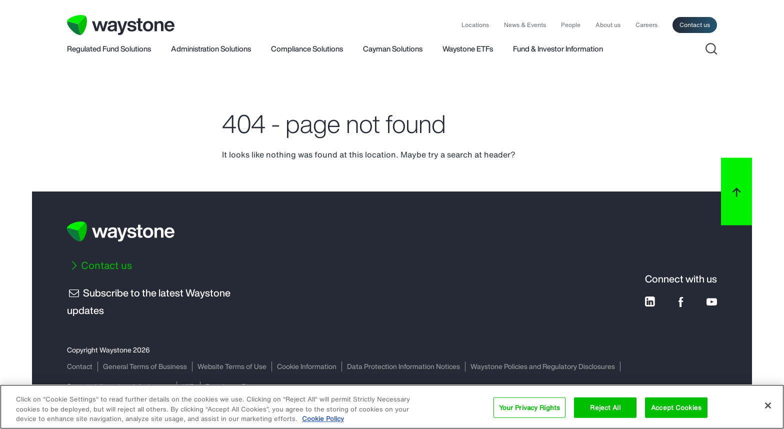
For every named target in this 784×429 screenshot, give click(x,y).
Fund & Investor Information (558, 49)
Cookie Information (306, 366)
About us (608, 25)
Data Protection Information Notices (403, 366)
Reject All (605, 407)
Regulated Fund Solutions (109, 49)
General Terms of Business (145, 366)
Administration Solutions (211, 49)
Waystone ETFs (467, 49)
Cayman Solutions (392, 49)
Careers (647, 25)
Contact (79, 366)
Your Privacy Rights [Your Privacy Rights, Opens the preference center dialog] (529, 407)
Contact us (695, 24)
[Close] (768, 405)
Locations (475, 25)
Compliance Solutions (307, 49)
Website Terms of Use (232, 366)
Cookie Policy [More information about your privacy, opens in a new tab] (323, 419)
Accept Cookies (676, 407)
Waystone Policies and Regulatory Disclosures (542, 366)
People (570, 25)
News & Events (525, 25)
